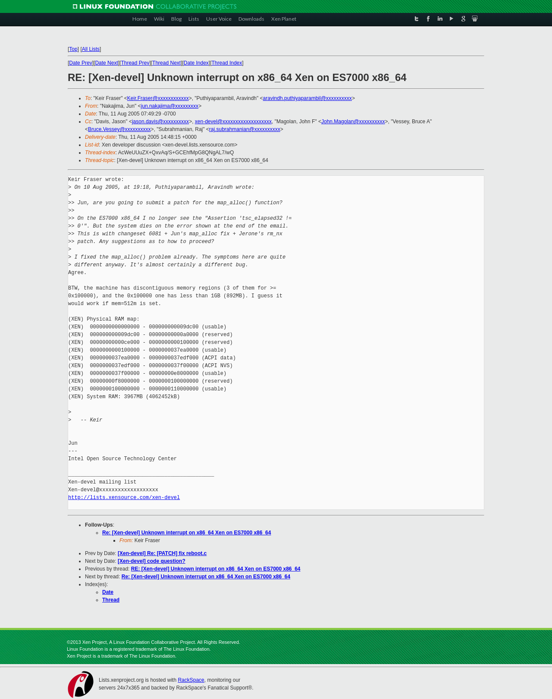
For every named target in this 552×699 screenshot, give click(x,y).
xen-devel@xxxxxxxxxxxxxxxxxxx (233, 122)
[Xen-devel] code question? (151, 561)
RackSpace (191, 680)
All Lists (91, 49)
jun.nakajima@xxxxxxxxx (170, 106)
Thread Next (166, 63)
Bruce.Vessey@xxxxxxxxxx (119, 129)
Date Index (196, 63)
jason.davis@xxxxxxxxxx (160, 122)
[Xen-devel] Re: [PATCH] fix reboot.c (162, 553)
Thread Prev (135, 63)
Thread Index (227, 63)
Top (73, 49)
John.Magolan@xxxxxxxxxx (353, 122)
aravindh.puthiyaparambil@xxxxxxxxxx (307, 98)
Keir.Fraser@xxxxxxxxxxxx (158, 98)
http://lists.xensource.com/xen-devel (124, 497)
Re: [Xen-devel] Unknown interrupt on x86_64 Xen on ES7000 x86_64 (186, 533)
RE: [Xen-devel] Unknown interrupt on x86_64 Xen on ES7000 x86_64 (216, 569)
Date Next (106, 63)
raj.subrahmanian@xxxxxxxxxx (244, 129)
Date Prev (80, 63)
